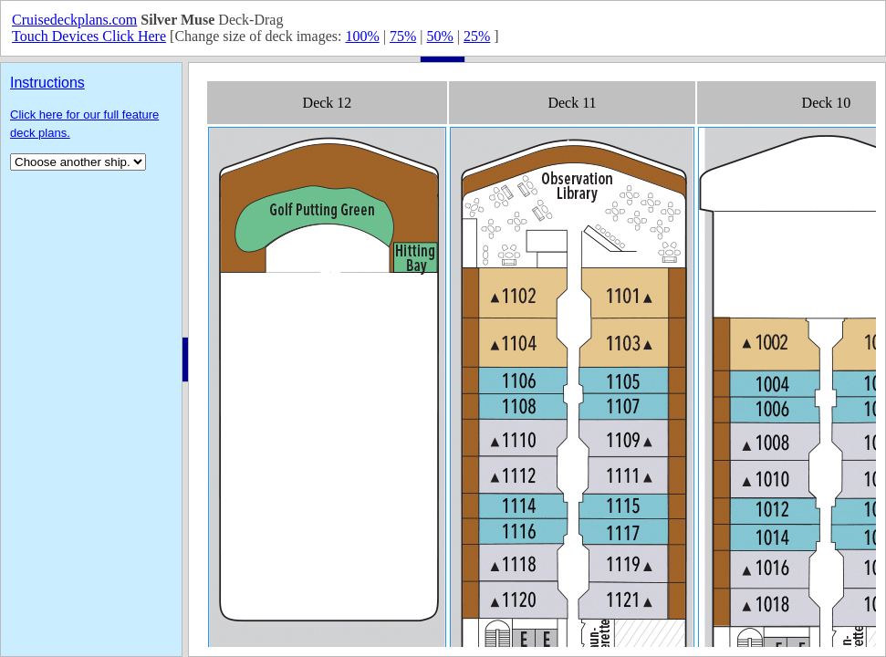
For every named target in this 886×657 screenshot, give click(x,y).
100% (362, 36)
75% (403, 36)
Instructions (47, 82)
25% (477, 36)
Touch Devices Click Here (89, 36)
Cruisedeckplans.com (74, 19)
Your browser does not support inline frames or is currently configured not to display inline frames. (537, 359)
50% (439, 36)
